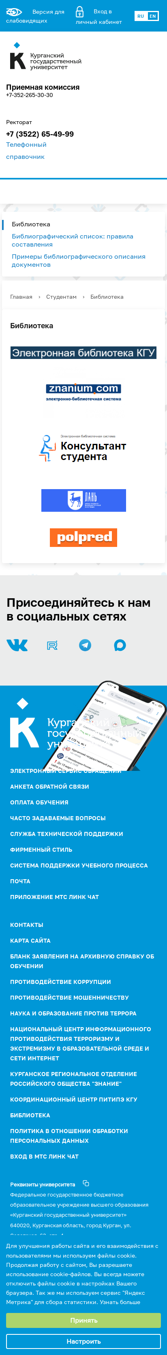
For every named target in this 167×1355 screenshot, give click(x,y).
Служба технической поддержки (66, 833)
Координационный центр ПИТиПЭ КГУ (73, 1099)
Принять (83, 1320)
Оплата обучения (39, 802)
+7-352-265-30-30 (29, 94)
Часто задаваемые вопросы (58, 818)
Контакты (26, 924)
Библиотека (31, 224)
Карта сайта (30, 940)
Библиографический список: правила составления (72, 240)
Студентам (61, 296)
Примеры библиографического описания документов (79, 260)
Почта (20, 881)
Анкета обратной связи (49, 786)
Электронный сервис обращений (66, 770)
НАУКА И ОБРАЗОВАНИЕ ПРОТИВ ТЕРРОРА (73, 1013)
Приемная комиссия (42, 86)
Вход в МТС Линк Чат (44, 1156)
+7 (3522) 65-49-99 (40, 133)
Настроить (83, 1341)
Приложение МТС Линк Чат (54, 896)
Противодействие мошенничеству (69, 997)
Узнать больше (120, 1301)
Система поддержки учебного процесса (79, 865)
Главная (21, 296)
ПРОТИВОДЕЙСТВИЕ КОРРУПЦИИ (60, 981)
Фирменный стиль (41, 849)
